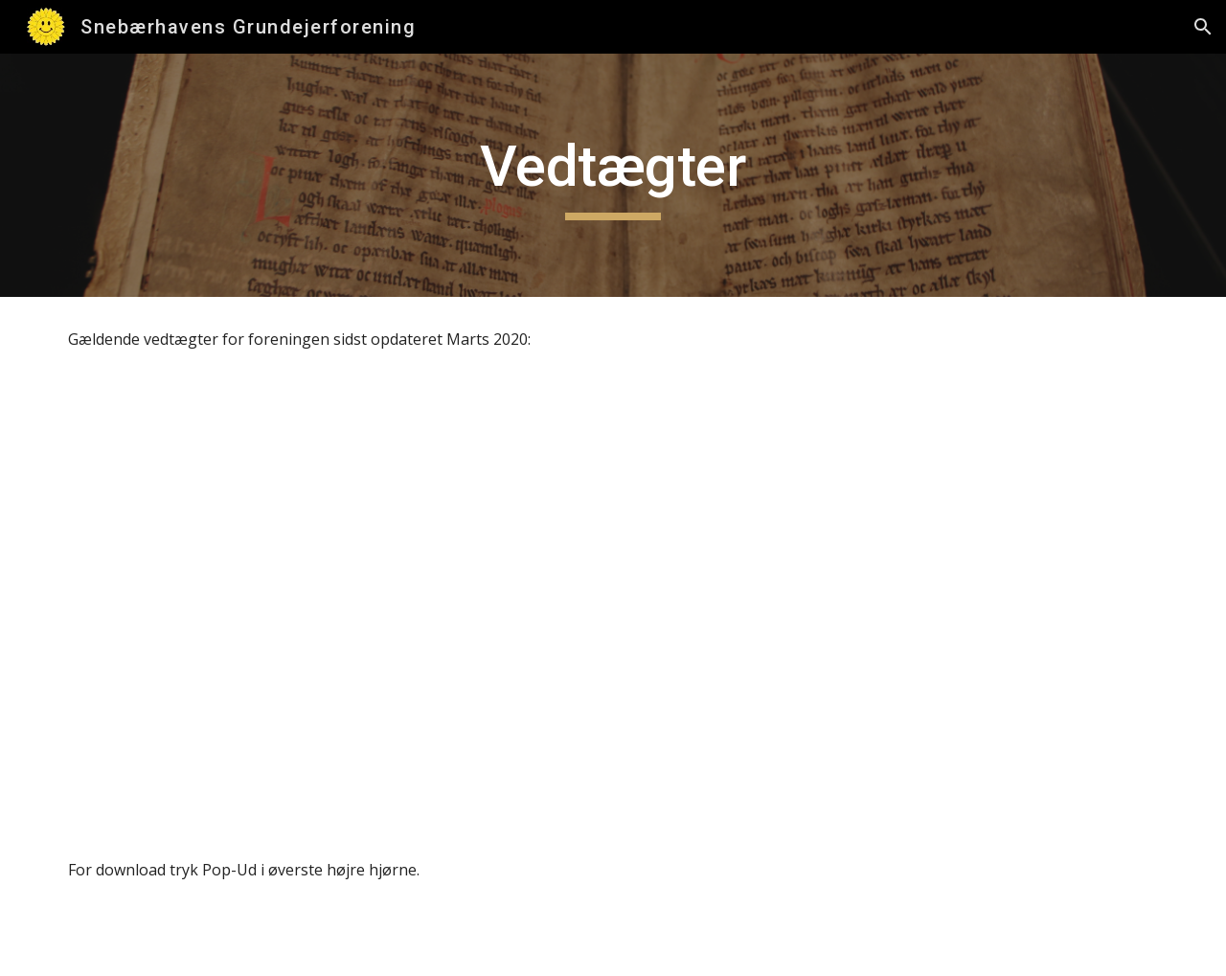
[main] (613, 175)
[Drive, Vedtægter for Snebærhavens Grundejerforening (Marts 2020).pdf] (613, 605)
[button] (1203, 27)
